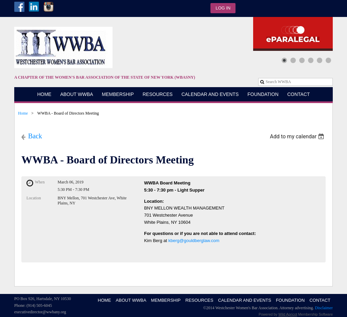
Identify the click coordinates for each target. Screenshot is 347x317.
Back (35, 136)
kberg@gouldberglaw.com (194, 240)
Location (33, 198)
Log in (223, 8)
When (40, 182)
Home (23, 113)
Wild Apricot (288, 314)
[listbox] (298, 136)
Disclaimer (324, 307)
